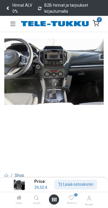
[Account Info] (89, 198)
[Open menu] (54, 199)
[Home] (19, 198)
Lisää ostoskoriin (75, 184)
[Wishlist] (72, 197)
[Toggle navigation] (13, 23)
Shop (19, 175)
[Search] (36, 198)
